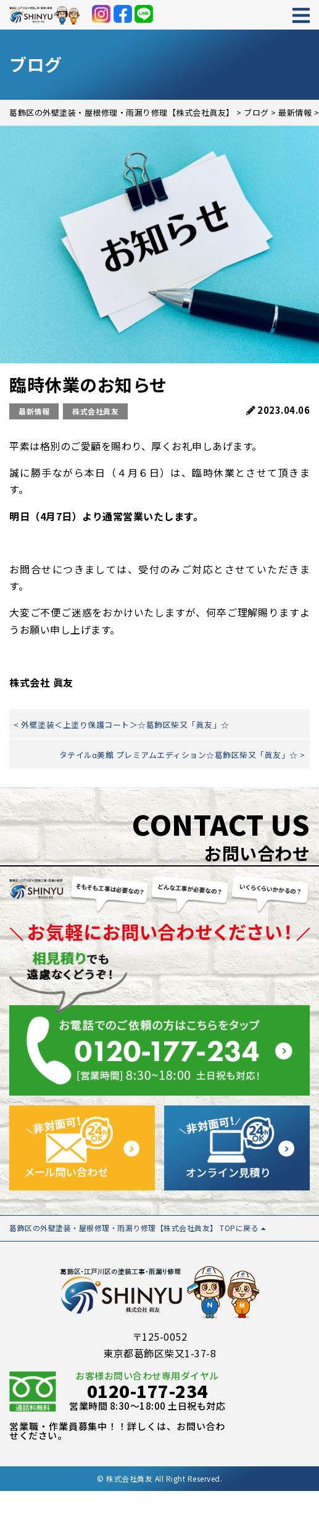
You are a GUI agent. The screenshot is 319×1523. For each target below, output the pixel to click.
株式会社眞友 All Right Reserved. (164, 1478)
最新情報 (34, 411)
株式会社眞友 (95, 411)
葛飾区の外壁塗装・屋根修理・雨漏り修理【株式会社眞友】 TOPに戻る (137, 1227)
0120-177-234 (147, 1390)
